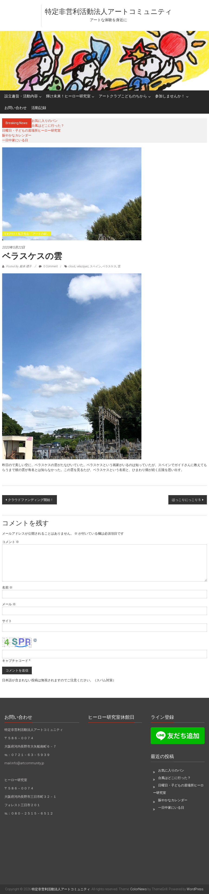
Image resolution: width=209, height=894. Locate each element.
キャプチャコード (15, 660)
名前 (7, 587)
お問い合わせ (15, 108)
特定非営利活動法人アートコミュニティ (108, 11)
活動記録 (38, 108)
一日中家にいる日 (15, 140)
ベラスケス (109, 266)
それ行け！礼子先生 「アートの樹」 (26, 233)
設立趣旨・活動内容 (21, 96)
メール (9, 604)
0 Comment (48, 266)
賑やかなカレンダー (16, 135)
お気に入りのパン (45, 121)
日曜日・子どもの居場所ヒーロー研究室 (31, 130)
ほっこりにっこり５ (186, 500)
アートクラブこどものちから (123, 96)
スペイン (95, 266)
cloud (72, 266)
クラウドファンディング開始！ (30, 500)
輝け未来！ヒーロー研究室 (68, 96)
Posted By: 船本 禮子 (18, 266)
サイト (7, 621)
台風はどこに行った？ (48, 125)
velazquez (82, 266)
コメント (10, 542)
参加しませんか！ (170, 96)
